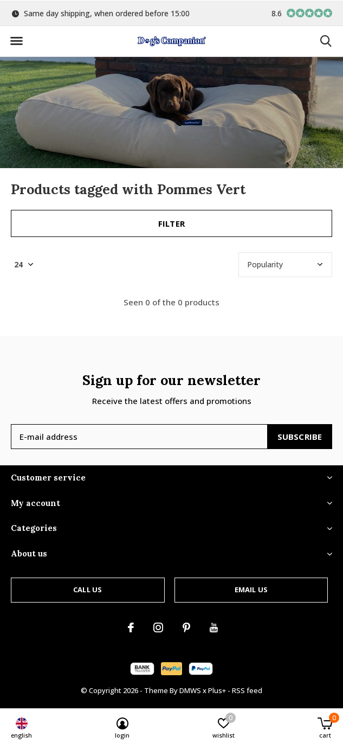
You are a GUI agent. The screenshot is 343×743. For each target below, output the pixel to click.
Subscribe (299, 436)
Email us (251, 589)
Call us (87, 589)
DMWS (190, 690)
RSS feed (247, 690)
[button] (16, 41)
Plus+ (217, 690)
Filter (171, 223)
